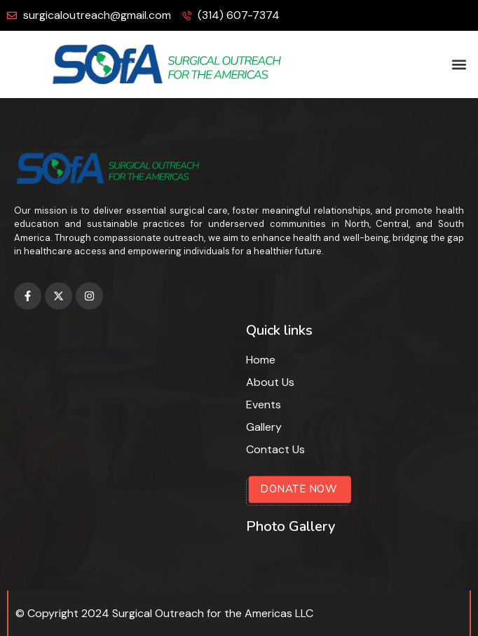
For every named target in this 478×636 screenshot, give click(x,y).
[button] (459, 64)
